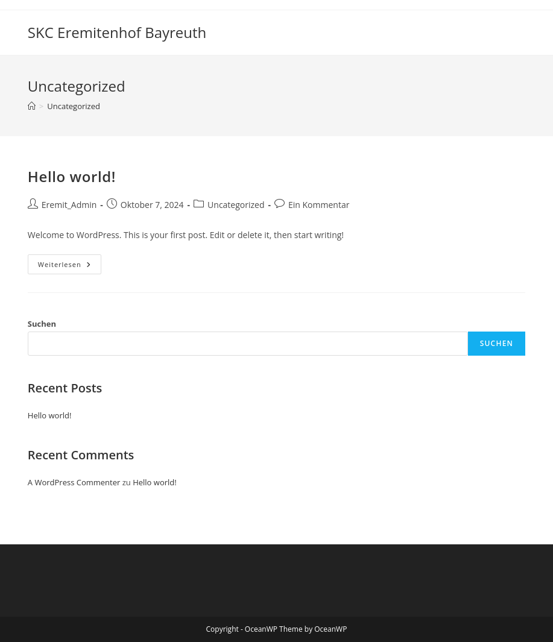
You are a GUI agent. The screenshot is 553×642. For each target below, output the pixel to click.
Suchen (42, 323)
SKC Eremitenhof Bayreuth (117, 32)
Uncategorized (73, 106)
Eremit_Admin (69, 204)
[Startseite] (32, 106)
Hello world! (72, 176)
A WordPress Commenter (74, 482)
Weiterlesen (69, 266)
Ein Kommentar (318, 204)
